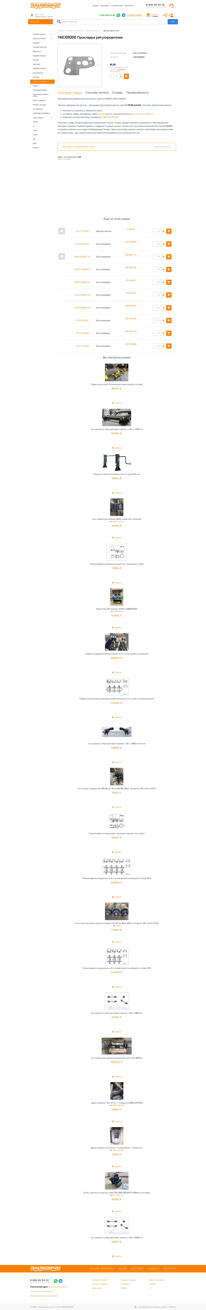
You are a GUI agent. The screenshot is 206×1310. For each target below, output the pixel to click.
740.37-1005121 (82, 231)
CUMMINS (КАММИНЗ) (41, 113)
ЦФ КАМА (36, 64)
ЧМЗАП (35, 148)
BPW (35, 143)
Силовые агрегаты (40, 47)
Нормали (36, 43)
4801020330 (118, 611)
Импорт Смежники (40, 81)
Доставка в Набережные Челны (79, 146)
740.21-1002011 (82, 320)
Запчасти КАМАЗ (39, 39)
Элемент (36, 77)
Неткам (172, 1307)
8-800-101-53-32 (155, 4)
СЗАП (35, 130)
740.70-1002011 (82, 333)
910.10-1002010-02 (82, 257)
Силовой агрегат (39, 34)
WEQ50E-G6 (118, 1195)
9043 (118, 926)
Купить (117, 403)
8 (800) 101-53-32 (109, 117)
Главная (61, 31)
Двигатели (37, 51)
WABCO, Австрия (39, 105)
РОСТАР (36, 60)
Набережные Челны (43, 16)
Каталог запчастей (82, 6)
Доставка (105, 6)
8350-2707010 (118, 1105)
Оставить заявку (134, 15)
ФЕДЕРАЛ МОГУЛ (39, 69)
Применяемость (137, 92)
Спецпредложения (40, 90)
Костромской (38, 73)
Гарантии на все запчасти (41, 1291)
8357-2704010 (118, 522)
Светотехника (38, 118)
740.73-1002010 (82, 244)
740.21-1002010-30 (82, 308)
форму (101, 114)
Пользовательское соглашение (43, 1296)
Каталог (35, 21)
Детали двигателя (111, 31)
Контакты (129, 6)
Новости (153, 1268)
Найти (172, 22)
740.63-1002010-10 (82, 269)
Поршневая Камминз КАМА (41, 95)
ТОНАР (35, 122)
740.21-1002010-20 (82, 295)
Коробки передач (39, 56)
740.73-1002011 (82, 346)
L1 (33, 126)
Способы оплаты (97, 92)
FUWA (35, 135)
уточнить (121, 69)
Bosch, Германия (39, 100)
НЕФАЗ (35, 86)
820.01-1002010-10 (82, 282)
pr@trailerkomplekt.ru (143, 114)
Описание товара (70, 92)
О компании (116, 6)
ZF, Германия (38, 109)
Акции (95, 6)
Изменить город (163, 146)
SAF (34, 139)
